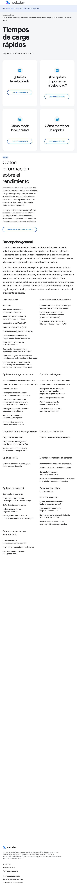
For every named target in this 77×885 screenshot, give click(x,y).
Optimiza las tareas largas (13, 494)
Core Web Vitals (10, 299)
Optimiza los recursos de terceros (56, 458)
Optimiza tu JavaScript (13, 488)
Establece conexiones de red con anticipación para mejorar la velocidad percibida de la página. (16, 402)
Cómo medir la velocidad (20, 128)
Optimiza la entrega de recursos (18, 374)
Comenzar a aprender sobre (20, 229)
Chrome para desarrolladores (13, 879)
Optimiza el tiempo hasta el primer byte (19, 380)
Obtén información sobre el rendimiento (16, 171)
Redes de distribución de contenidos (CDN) (20, 384)
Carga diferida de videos (12, 437)
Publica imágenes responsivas (52, 398)
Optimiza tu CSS (10, 458)
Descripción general (18, 242)
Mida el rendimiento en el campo (55, 299)
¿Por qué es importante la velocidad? (57, 81)
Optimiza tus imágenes (51, 374)
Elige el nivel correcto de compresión (55, 384)
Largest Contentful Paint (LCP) (14, 323)
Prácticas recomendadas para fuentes (55, 437)
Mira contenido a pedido (31, 8)
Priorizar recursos (10, 389)
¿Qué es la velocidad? (20, 79)
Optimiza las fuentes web (52, 431)
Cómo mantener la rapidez (57, 128)
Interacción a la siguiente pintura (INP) (18, 331)
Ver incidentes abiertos (10, 871)
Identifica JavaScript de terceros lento (55, 468)
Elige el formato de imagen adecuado (55, 380)
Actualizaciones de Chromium (13, 883)
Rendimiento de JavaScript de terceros (55, 464)
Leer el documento (20, 92)
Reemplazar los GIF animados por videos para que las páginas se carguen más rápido (52, 391)
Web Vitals (7, 306)
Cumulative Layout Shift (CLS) (14, 327)
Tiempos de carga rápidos (16, 37)
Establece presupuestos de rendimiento (14, 533)
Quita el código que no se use (14, 505)
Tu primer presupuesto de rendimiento (18, 547)
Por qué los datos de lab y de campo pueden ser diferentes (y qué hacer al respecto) (52, 314)
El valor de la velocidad (49, 497)
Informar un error (9, 868)
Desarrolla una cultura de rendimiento (50, 490)
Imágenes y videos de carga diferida (20, 431)
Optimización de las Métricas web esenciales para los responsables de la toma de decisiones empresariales (17, 364)
